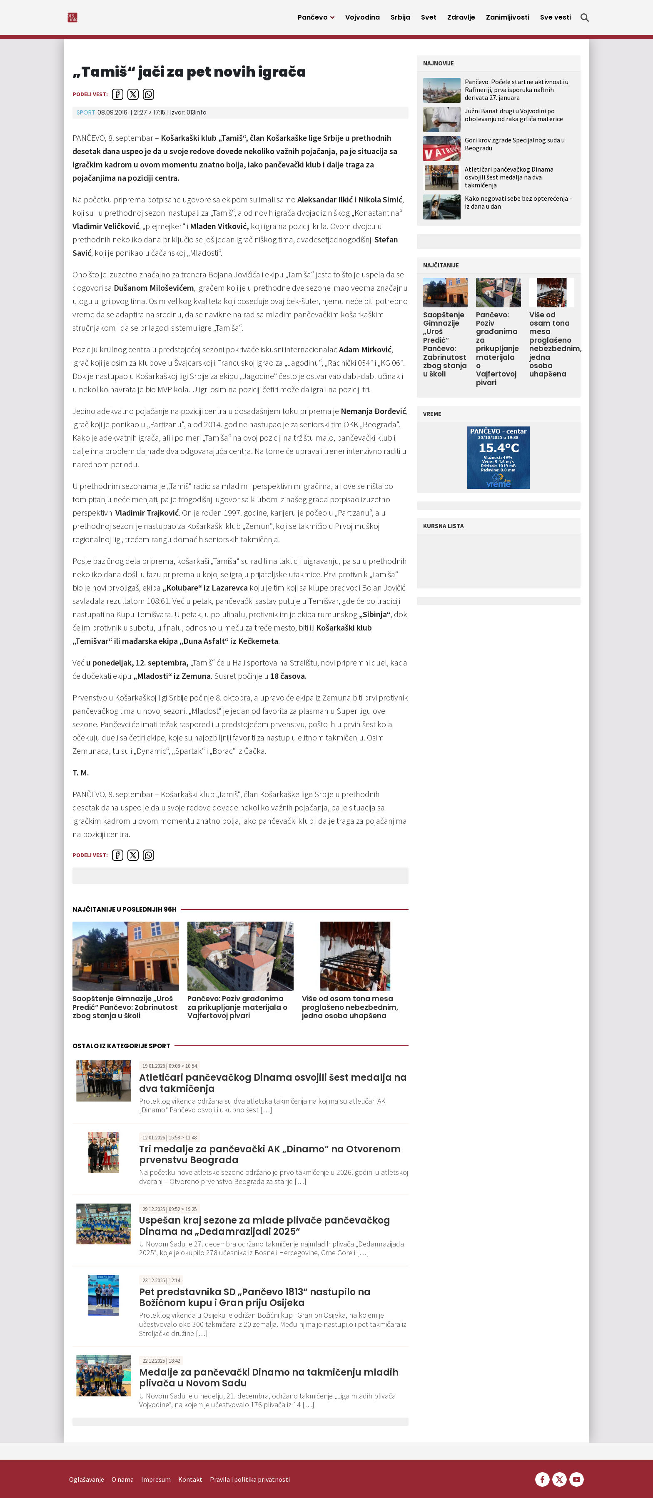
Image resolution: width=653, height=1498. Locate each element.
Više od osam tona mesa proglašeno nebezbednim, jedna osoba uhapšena (350, 1011)
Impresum (156, 1467)
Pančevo (313, 20)
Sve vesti (555, 20)
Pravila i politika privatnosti (250, 1467)
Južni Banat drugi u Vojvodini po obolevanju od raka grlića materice (514, 119)
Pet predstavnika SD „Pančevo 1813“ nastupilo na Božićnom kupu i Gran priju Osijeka (255, 1302)
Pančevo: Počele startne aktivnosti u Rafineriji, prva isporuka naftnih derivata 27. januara (516, 94)
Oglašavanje (86, 1467)
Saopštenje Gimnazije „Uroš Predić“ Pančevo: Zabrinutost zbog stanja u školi (125, 1011)
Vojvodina (362, 20)
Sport (86, 117)
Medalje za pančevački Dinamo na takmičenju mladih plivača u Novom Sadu (269, 1382)
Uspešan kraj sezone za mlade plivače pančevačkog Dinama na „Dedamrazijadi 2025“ (264, 1230)
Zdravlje (461, 20)
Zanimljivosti (507, 20)
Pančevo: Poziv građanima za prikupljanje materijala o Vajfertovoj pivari (237, 1011)
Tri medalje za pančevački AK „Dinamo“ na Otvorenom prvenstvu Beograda (270, 1159)
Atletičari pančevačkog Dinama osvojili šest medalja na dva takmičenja (273, 1087)
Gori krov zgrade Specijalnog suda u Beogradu (515, 148)
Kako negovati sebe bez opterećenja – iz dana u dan (519, 207)
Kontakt (190, 1467)
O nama (123, 1467)
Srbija (400, 20)
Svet (428, 20)
